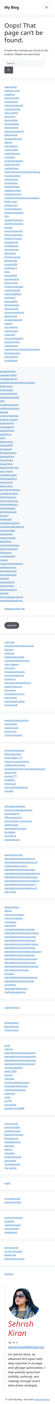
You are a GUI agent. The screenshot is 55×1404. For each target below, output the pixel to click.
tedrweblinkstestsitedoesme (20, 977)
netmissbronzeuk (14, 1258)
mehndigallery (12, 294)
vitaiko (4, 560)
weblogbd (6, 519)
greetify (11, 625)
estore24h (10, 925)
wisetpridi (10, 1255)
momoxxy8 (10, 705)
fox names (10, 1168)
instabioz (9, 1153)
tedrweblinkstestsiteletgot (19, 955)
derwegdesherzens (15, 828)
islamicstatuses (9, 548)
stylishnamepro (13, 735)
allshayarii (6, 552)
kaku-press (6, 486)
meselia (8, 791)
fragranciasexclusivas (16, 761)
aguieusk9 (10, 772)
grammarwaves (13, 1217)
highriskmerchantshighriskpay (22, 172)
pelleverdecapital (14, 657)
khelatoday (10, 260)
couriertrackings (9, 545)
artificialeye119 (13, 757)
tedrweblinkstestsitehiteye (19, 947)
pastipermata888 (14, 1108)
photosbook (11, 127)
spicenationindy (13, 854)
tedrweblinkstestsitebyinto (19, 858)
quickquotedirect (14, 131)
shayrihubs (6, 460)
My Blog (11, 7)
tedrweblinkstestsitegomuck (21, 862)
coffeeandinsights (14, 765)
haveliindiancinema (15, 866)
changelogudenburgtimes (19, 929)
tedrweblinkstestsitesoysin (19, 1064)
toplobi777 (10, 776)
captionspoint (12, 109)
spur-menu (6, 471)
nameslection (12, 839)
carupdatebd (7, 556)
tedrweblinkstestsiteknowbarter (23, 951)
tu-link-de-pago (13, 1251)
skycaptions (11, 146)
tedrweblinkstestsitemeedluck (21, 880)
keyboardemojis (9, 467)
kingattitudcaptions (11, 600)
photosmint (11, 101)
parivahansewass (10, 489)
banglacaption (8, 452)
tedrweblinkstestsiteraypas (20, 962)
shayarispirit (7, 582)
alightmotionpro (13, 223)
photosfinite (11, 249)
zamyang (9, 668)
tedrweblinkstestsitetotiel (19, 981)
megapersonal (12, 194)
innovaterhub (12, 1198)
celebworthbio (12, 190)
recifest (4, 593)
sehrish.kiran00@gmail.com (26, 1347)
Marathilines (11, 1026)
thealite (4, 578)
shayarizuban (8, 537)
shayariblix (10, 275)
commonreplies (13, 918)
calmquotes (11, 179)
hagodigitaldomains (16, 988)
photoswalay (11, 124)
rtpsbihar (9, 94)
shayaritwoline (12, 208)
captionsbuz (11, 168)
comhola (9, 642)
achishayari (11, 205)
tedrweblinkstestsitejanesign (21, 877)
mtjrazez (9, 1078)
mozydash (6, 449)
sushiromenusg (9, 500)
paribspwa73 (11, 813)
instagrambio (12, 1127)
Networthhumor (13, 1134)
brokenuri (10, 679)
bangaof (9, 973)
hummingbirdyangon (16, 1082)
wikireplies (10, 87)
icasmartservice (13, 231)
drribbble (9, 832)
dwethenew (11, 824)
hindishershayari (10, 523)
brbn (7, 271)
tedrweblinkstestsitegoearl (20, 884)
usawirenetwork (13, 220)
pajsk (7, 1183)
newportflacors (13, 686)
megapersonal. (9, 378)
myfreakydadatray (15, 992)
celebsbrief (10, 1232)
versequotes (11, 1228)
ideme (8, 910)
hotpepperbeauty (14, 671)
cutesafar (9, 157)
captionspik (11, 149)
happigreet (10, 724)
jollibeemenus (8, 567)
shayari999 (10, 264)
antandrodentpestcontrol (19, 645)
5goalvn (9, 649)
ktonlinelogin (7, 508)
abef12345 (10, 1071)
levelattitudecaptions (16, 720)
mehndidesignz (9, 504)
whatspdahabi (8, 571)
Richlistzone (11, 1138)
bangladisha (7, 456)
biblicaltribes (11, 907)
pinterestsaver (8, 511)
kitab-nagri (10, 201)
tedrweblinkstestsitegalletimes (22, 873)
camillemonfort (9, 493)
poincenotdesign (14, 675)
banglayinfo (11, 242)
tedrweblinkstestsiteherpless (21, 944)
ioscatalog (10, 1104)
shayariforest (12, 164)
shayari (4, 515)
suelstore (9, 1093)
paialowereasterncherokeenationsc (24, 768)
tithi (6, 216)
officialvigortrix (13, 817)
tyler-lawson (11, 664)
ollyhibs (8, 1274)
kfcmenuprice (12, 257)
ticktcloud (10, 783)
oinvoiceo (10, 690)
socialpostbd (7, 530)
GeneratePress (41, 1399)
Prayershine (11, 1030)
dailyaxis (9, 1145)
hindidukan (11, 183)
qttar (7, 1045)
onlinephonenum (14, 694)
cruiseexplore (12, 1164)
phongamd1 (11, 1247)
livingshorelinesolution (17, 682)
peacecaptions (8, 589)
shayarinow (11, 1123)
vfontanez (10, 835)
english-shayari (13, 238)
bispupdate (11, 120)
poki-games (11, 112)
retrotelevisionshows (16, 970)
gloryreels (10, 1160)
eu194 (8, 1100)
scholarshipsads (13, 105)
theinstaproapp (13, 234)
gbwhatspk (10, 135)
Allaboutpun (11, 1022)
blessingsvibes (12, 754)
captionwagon (12, 1225)
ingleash (9, 1221)
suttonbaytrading (14, 701)
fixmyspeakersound (11, 597)
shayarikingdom (13, 161)
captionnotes (12, 1007)
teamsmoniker (12, 1202)
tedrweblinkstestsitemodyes (20, 959)
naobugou (10, 922)
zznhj (7, 1097)
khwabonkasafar (14, 212)
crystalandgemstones (16, 660)
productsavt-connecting (18, 821)
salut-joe (9, 653)
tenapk (8, 227)
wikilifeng (5, 541)
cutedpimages (8, 475)
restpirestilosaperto (11, 563)
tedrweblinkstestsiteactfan (19, 869)
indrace (8, 1049)
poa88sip (9, 780)
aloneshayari (11, 98)
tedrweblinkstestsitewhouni (20, 888)
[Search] (8, 70)
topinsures (6, 534)
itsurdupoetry (12, 175)
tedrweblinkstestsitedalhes (20, 1052)
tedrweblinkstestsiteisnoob (20, 1060)
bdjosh (8, 142)
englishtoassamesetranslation (21, 197)
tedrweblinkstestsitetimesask (21, 966)
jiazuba (8, 1075)
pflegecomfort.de (14, 608)
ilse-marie (10, 891)
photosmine (7, 585)
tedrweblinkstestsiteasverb (20, 936)
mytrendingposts (14, 750)
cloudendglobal (13, 1067)
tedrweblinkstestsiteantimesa (21, 933)
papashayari (11, 727)
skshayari (9, 116)
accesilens (10, 984)
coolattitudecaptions (12, 526)
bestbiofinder (12, 186)
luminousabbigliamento (18, 810)
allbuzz (8, 1149)
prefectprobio (12, 1131)
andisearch (10, 268)
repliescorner (12, 90)
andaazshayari (12, 1156)
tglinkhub (10, 253)
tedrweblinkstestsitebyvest (20, 940)
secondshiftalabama (16, 787)
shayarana (10, 731)
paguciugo (10, 697)
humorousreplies (14, 914)
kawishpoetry (12, 153)
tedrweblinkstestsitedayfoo (20, 1056)
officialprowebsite (14, 806)
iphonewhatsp (8, 574)
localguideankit (13, 138)
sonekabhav (11, 245)
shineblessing (12, 1142)
